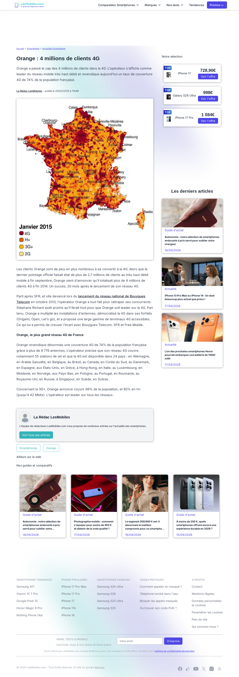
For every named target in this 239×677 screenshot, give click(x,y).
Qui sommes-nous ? (205, 626)
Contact (197, 586)
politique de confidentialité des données (174, 651)
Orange (51, 448)
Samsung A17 (25, 586)
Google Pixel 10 (27, 601)
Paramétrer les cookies (207, 612)
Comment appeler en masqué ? (161, 586)
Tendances (196, 5)
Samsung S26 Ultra (110, 586)
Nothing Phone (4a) (29, 615)
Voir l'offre (208, 76)
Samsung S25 (106, 608)
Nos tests (174, 5)
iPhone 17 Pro (70, 594)
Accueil (20, 48)
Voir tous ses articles (36, 435)
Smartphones (28, 448)
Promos (217, 5)
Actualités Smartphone (53, 48)
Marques (153, 5)
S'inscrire (173, 641)
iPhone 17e (68, 608)
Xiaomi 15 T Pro (27, 594)
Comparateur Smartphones (118, 5)
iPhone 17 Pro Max (73, 586)
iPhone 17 (67, 601)
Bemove (99, 667)
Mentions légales (203, 594)
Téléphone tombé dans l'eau (159, 594)
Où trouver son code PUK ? (158, 608)
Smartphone (33, 48)
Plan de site (199, 619)
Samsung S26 (106, 594)
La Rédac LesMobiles (29, 90)
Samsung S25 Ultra (110, 601)
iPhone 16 (67, 615)
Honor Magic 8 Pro (29, 608)
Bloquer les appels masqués (159, 601)
